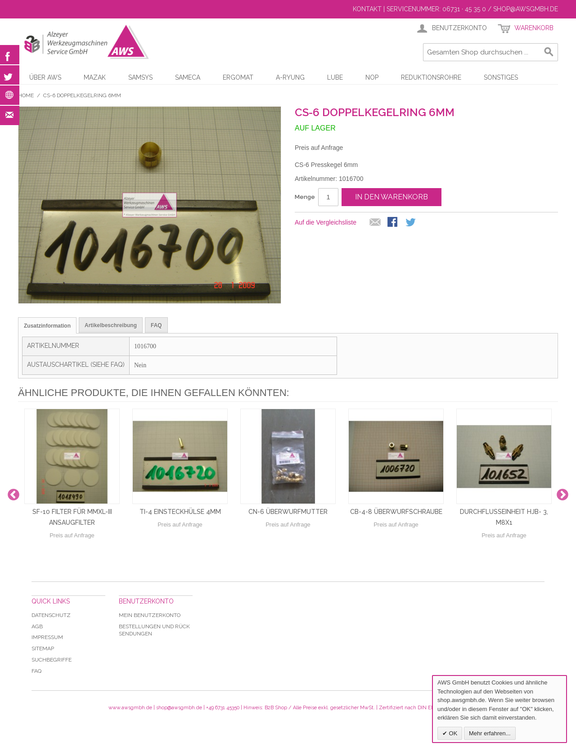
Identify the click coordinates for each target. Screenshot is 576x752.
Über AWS (45, 77)
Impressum (47, 637)
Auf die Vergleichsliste (325, 222)
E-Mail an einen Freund (375, 223)
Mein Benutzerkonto (149, 615)
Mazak (95, 77)
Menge (305, 197)
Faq (36, 671)
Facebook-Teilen (393, 223)
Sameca (187, 77)
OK (452, 733)
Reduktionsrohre (431, 77)
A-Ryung (290, 77)
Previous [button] (13, 495)
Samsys (140, 77)
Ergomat (238, 77)
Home (26, 95)
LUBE (335, 77)
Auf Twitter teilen (411, 223)
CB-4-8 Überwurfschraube (396, 511)
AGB (37, 626)
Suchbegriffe (52, 660)
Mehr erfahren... (490, 733)
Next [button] (562, 495)
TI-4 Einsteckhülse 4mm (180, 511)
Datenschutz (51, 615)
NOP (371, 77)
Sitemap (43, 648)
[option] (72, 495)
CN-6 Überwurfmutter (288, 511)
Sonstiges (501, 77)
